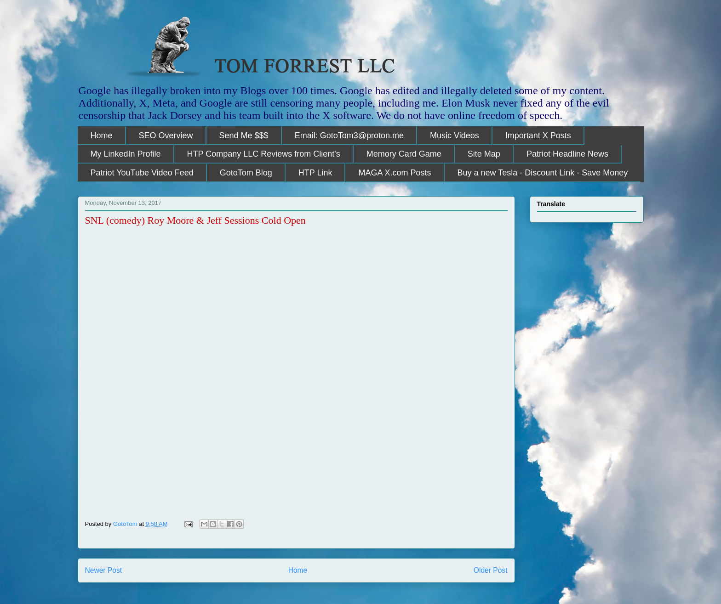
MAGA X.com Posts (394, 172)
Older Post (491, 570)
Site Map (484, 153)
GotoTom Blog (246, 172)
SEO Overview (166, 135)
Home (102, 135)
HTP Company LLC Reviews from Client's (263, 153)
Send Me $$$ (244, 135)
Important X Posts (538, 135)
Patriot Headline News (567, 153)
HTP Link (315, 172)
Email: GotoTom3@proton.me (349, 135)
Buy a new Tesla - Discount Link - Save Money (543, 172)
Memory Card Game (403, 153)
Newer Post (103, 570)
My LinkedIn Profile (126, 153)
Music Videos (454, 135)
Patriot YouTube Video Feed (142, 172)
